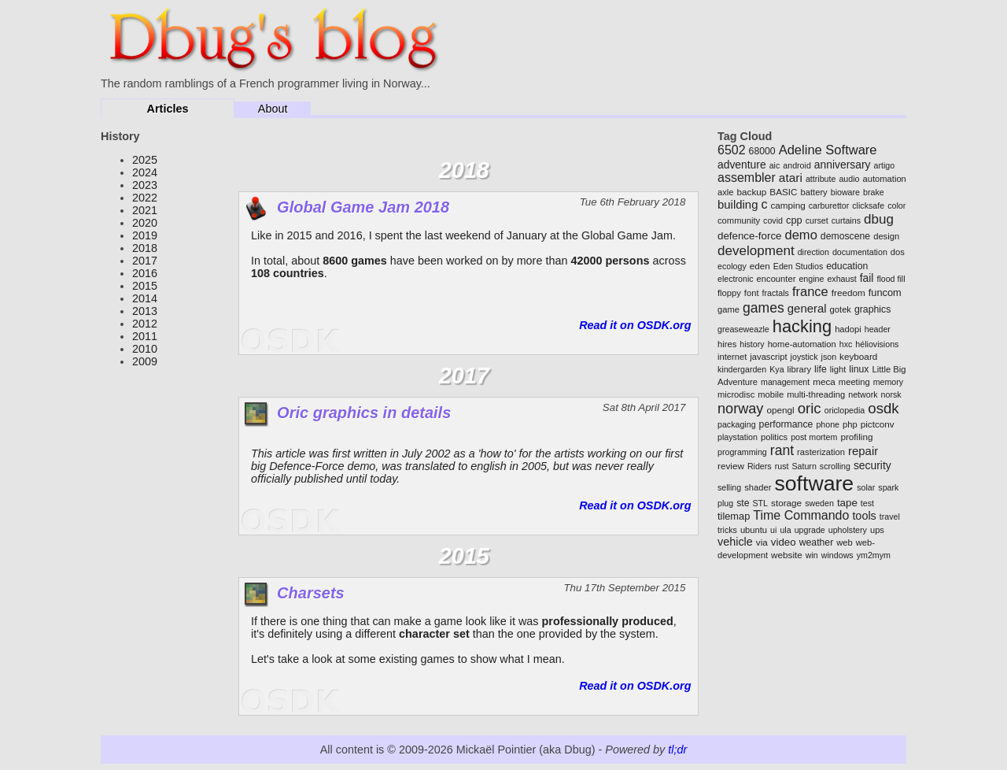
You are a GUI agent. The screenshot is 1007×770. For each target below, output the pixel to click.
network (862, 394)
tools (864, 515)
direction (813, 252)
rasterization (821, 452)
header (878, 329)
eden (760, 266)
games (763, 308)
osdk (883, 408)
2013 (144, 311)
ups (877, 530)
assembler (746, 177)
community (738, 220)
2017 (144, 260)
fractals (775, 293)
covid (773, 220)
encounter (776, 278)
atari (790, 177)
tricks (727, 530)
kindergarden (741, 369)
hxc (846, 344)
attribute (821, 178)
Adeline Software (828, 150)
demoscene (845, 236)
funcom (885, 292)
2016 (144, 273)
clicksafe (868, 205)
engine (811, 278)
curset (817, 220)
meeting (854, 382)
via (762, 542)
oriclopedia (844, 410)
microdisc (735, 394)
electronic (735, 278)
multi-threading (816, 394)
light (838, 369)
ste (742, 503)
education (847, 266)
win (812, 555)
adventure (741, 164)
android (797, 165)
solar (866, 487)
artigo (883, 165)
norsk (891, 394)
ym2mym (874, 555)
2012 (144, 323)
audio (849, 178)
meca (824, 381)
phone (827, 424)
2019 (144, 235)
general (807, 308)
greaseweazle (743, 329)
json (829, 356)
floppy (729, 293)
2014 (144, 298)
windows (837, 555)
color (896, 205)
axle (725, 192)
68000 (762, 151)
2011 (144, 336)
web (844, 542)
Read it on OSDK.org (635, 325)
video (783, 542)
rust (782, 466)
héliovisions (876, 344)
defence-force (749, 236)
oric (809, 408)
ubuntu (753, 530)
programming (742, 452)
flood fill (890, 278)
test (867, 503)
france (810, 291)
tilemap (733, 516)
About (273, 108)
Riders (759, 466)
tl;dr (677, 749)
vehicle (735, 541)
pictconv (877, 424)
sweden (819, 503)
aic (774, 165)
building (737, 204)
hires (726, 344)
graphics (872, 309)
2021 (144, 210)
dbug (879, 219)
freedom (848, 292)
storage (786, 503)
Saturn (803, 466)
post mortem (814, 437)
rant (782, 450)
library (799, 369)
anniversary (842, 164)
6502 (731, 150)
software (814, 483)
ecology (732, 266)
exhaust (841, 278)
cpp (794, 220)
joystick (804, 356)
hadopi (848, 329)
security (872, 465)
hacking (802, 326)
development (756, 250)
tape (847, 503)
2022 (144, 197)
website (786, 555)
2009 (144, 361)
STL (761, 503)
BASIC (783, 192)
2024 (144, 172)
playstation (737, 437)
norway (740, 408)
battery (814, 192)
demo (801, 235)
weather (816, 542)
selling (729, 487)
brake (873, 192)
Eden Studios (798, 266)
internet (732, 356)
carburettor (829, 205)
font (751, 293)
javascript (768, 356)
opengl (780, 410)
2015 (144, 285)
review (730, 466)
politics (774, 437)
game (728, 309)
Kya (776, 369)
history (752, 344)
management (785, 382)
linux (859, 369)
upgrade (810, 530)
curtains (846, 220)
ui (773, 530)
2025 (144, 160)
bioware (845, 192)
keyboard (858, 356)
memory (888, 382)
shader (757, 487)
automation (884, 178)
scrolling (835, 466)
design (886, 236)
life (820, 369)
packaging (736, 424)
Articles (168, 108)
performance (786, 424)
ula (785, 530)
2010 (144, 348)
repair (863, 450)
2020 (144, 223)
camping (787, 205)
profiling (856, 436)
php (850, 424)
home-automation (802, 344)
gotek (840, 309)
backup (752, 192)
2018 (144, 248)
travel (890, 516)
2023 (144, 185)
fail (867, 278)
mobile (771, 394)
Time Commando (801, 515)
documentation (859, 252)
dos (898, 252)
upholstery (847, 530)
